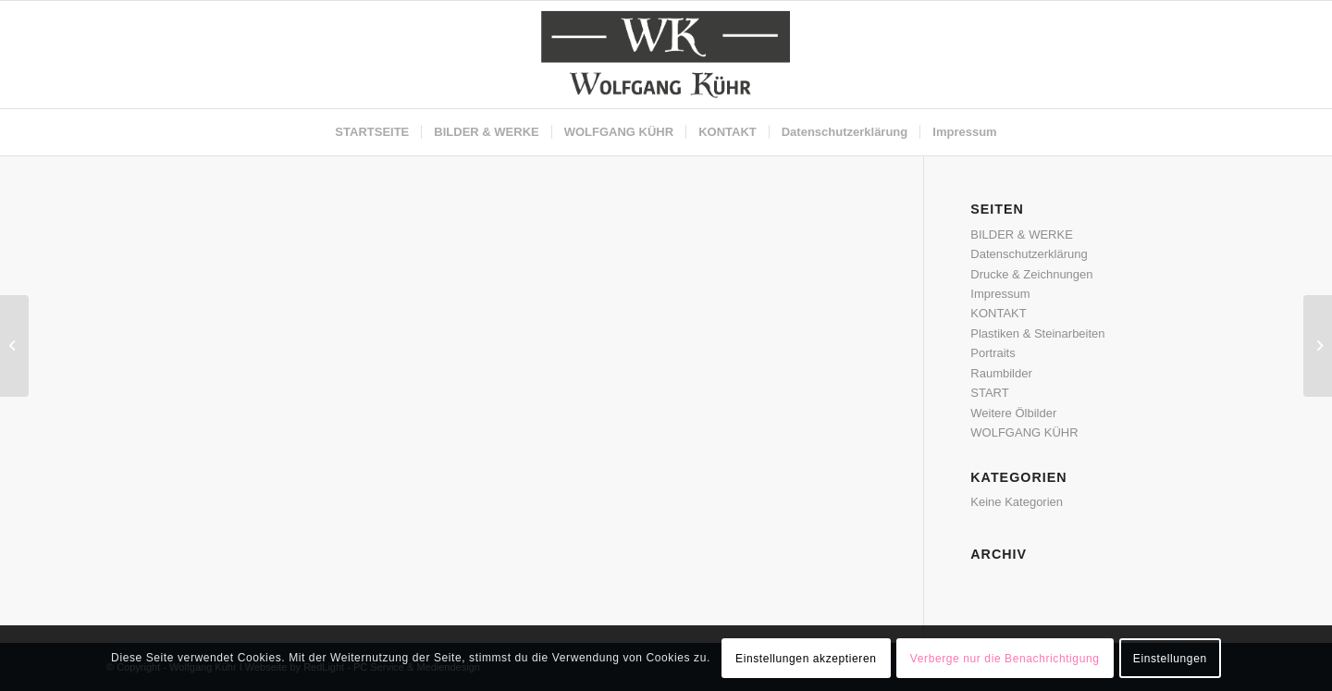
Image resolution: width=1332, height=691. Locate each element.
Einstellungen (1170, 658)
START (989, 393)
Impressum (1000, 294)
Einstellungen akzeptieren (805, 658)
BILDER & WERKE (1021, 234)
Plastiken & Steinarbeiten (1037, 333)
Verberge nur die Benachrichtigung (1005, 658)
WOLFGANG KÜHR (1024, 432)
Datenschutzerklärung (1028, 254)
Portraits (992, 353)
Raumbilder (1000, 373)
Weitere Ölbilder (1013, 413)
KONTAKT (998, 313)
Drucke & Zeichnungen (1031, 274)
